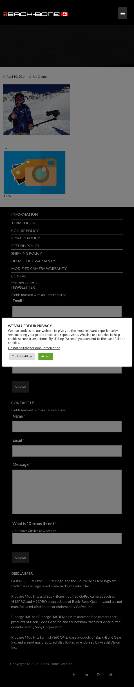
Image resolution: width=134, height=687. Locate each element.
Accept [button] (45, 356)
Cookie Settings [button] (22, 356)
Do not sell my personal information (34, 348)
